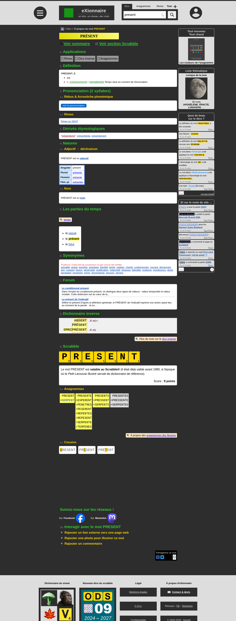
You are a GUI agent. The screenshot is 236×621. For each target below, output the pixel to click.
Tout (206, 188)
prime (87, 272)
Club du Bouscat (186, 213)
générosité (89, 270)
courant (154, 267)
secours (110, 272)
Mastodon (187, 606)
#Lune (192, 184)
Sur (72, 518)
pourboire (78, 272)
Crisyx (182, 251)
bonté (112, 267)
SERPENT (68, 400)
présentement (99, 136)
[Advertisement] (39, 55)
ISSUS (194, 133)
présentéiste (83, 136)
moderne (147, 270)
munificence (159, 270)
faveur (79, 270)
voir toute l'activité (207, 193)
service (119, 272)
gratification (102, 270)
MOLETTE (202, 140)
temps (67, 219)
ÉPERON (195, 143)
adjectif (84, 158)
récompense (98, 272)
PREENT (106, 450)
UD (199, 161)
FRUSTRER (203, 123)
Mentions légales (138, 592)
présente (77, 177)
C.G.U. (138, 606)
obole (170, 270)
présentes (78, 182)
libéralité (136, 270)
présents (77, 172)
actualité (65, 267)
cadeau (120, 267)
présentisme (68, 136)
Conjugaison (78, 82)
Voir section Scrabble (117, 43)
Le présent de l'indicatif (75, 299)
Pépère (182, 206)
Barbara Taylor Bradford (190, 226)
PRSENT (87, 450)
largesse (126, 270)
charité (129, 267)
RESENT (67, 450)
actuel (74, 267)
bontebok (183, 244)
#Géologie (196, 151)
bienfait (104, 267)
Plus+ (210, 129)
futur (71, 244)
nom (82, 198)
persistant (66, 272)
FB (178, 606)
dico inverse (169, 338)
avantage (94, 267)
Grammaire (96, 82)
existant (70, 270)
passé (73, 233)
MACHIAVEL (185, 177)
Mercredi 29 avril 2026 (189, 216)
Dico (69, 28)
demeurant (165, 267)
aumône (83, 267)
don (63, 270)
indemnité (115, 270)
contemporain (141, 267)
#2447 (203, 206)
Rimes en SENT (69, 121)
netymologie (184, 240)
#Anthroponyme (199, 171)
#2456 (208, 261)
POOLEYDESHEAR (188, 223)
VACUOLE (199, 154)
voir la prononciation (74, 105)
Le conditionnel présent (75, 288)
